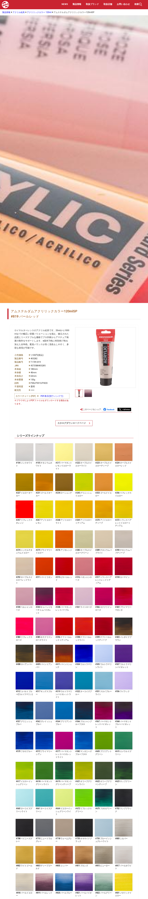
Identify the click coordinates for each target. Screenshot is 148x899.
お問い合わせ (123, 4)
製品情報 (77, 4)
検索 (138, 4)
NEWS (65, 4)
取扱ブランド (92, 4)
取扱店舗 (107, 4)
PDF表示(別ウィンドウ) (52, 396)
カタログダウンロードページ (72, 423)
